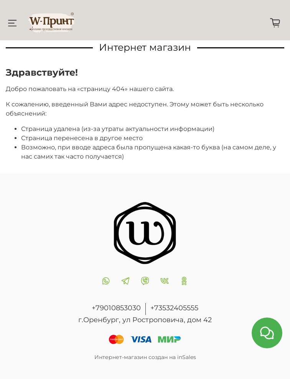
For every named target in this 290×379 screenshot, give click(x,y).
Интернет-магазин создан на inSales (145, 357)
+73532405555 (174, 308)
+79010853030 (116, 308)
